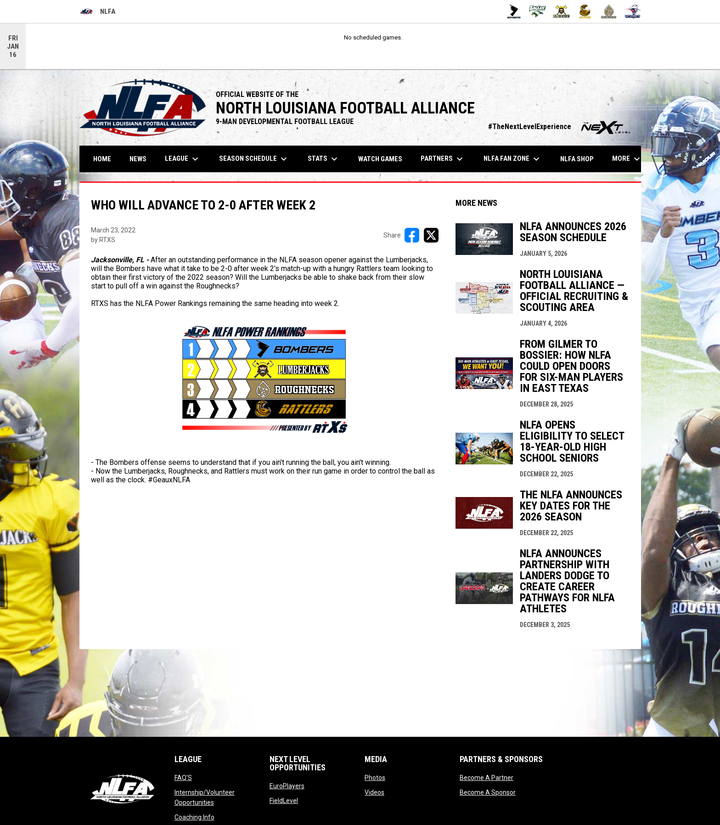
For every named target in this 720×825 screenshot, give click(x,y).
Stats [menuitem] (324, 158)
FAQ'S (183, 777)
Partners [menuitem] (443, 158)
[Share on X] (431, 235)
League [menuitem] (183, 158)
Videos (374, 792)
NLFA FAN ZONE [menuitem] (513, 158)
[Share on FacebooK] (412, 235)
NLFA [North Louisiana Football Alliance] (97, 11)
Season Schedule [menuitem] (254, 158)
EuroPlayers (287, 786)
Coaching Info (194, 817)
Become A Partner (486, 777)
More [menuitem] (627, 158)
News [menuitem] (137, 159)
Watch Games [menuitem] (383, 158)
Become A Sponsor (488, 792)
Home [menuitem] (102, 159)
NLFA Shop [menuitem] (577, 159)
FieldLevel (284, 800)
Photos (375, 777)
